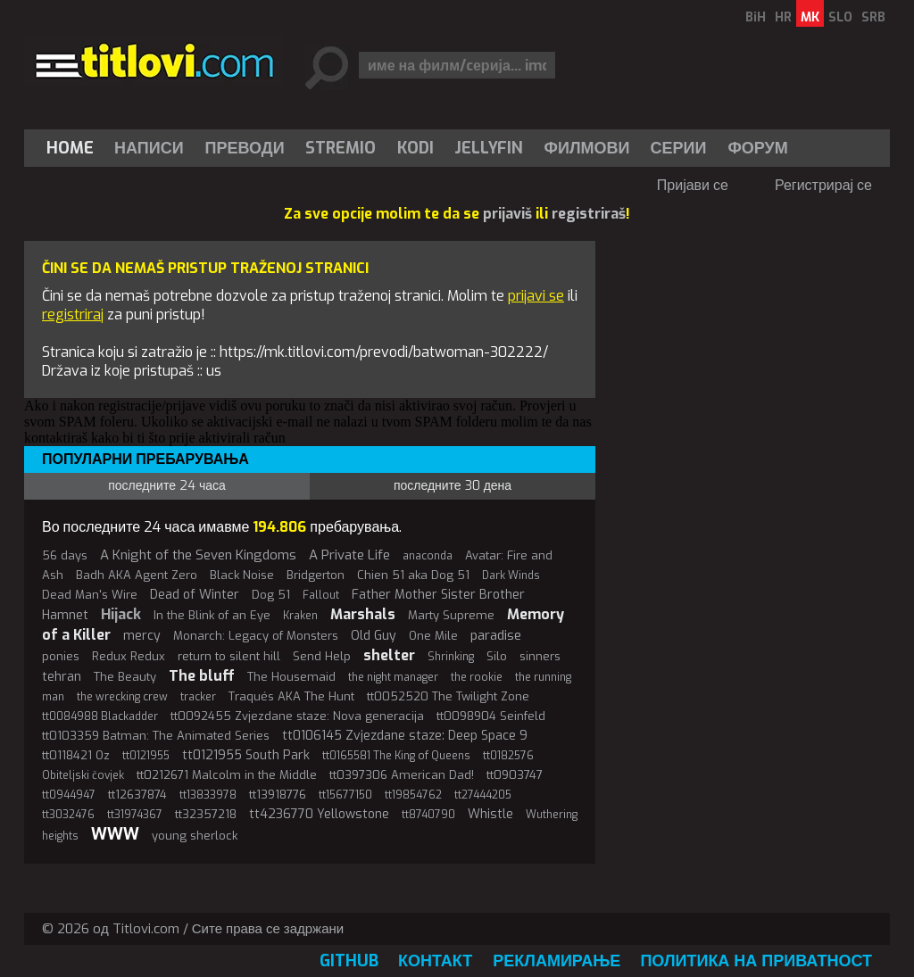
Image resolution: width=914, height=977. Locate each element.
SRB (873, 17)
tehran (61, 676)
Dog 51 (271, 594)
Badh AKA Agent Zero (136, 575)
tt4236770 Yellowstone (319, 814)
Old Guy (373, 635)
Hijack (121, 614)
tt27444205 (482, 795)
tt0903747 (514, 774)
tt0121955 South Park (246, 755)
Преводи (245, 148)
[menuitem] (74, 148)
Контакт (435, 961)
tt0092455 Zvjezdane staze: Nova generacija (297, 716)
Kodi (415, 148)
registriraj (73, 314)
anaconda (428, 556)
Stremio (340, 148)
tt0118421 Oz (76, 755)
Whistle (490, 814)
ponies (60, 656)
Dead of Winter (194, 594)
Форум (757, 148)
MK (810, 17)
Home (70, 148)
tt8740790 (428, 814)
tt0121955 (146, 756)
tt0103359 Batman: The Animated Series (156, 735)
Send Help (322, 656)
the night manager (393, 677)
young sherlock (194, 835)
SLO (840, 17)
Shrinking (451, 657)
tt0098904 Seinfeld (490, 716)
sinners (540, 656)
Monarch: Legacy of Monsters (255, 635)
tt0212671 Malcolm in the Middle (227, 774)
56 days (64, 555)
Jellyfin (488, 148)
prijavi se (536, 295)
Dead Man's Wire (89, 594)
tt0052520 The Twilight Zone (448, 696)
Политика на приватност (756, 961)
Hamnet (65, 615)
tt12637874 (137, 794)
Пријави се (692, 185)
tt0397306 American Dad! (401, 774)
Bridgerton (316, 575)
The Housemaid (291, 676)
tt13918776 (277, 794)
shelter (389, 655)
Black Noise (242, 575)
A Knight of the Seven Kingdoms (198, 555)
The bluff (202, 676)
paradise (495, 635)
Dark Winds (511, 575)
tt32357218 (206, 814)
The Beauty (125, 676)
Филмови (587, 148)
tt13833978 (208, 795)
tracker (198, 697)
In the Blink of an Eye (212, 615)
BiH (755, 17)
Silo (496, 656)
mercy (142, 635)
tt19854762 (413, 795)
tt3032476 (68, 814)
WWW (115, 834)
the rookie (477, 677)
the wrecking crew (122, 697)
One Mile (433, 635)
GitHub (349, 961)
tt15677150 (345, 795)
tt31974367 (134, 814)
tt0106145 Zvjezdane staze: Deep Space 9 (405, 735)
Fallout (321, 595)
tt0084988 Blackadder (100, 716)
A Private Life (349, 555)
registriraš (589, 213)
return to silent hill (229, 656)
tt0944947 (69, 795)
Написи (149, 148)
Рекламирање (556, 961)
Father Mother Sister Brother (438, 594)
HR (783, 17)
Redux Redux (128, 656)
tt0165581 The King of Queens (396, 756)
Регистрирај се (823, 185)
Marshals (362, 614)
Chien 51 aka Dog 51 (413, 575)
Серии (678, 148)
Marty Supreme (451, 615)
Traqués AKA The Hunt (291, 696)
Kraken (300, 616)
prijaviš (507, 213)
